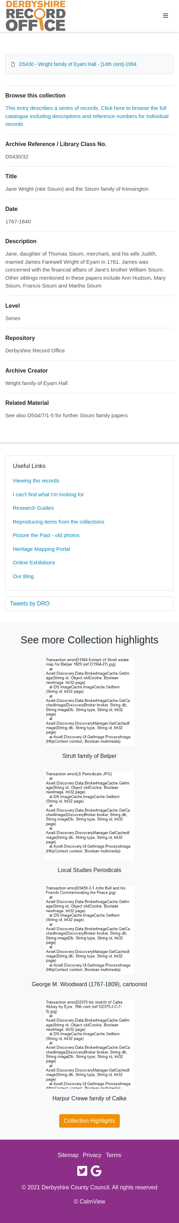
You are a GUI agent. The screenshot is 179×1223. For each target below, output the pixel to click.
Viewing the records (36, 481)
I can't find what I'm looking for (48, 494)
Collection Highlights (89, 1121)
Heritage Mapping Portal (41, 549)
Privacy (92, 1155)
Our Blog (23, 576)
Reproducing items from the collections (58, 522)
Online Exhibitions (34, 562)
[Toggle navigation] (165, 16)
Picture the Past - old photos (46, 535)
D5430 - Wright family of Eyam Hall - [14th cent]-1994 (77, 64)
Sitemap (68, 1155)
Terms (114, 1155)
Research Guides (33, 508)
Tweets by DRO (30, 604)
